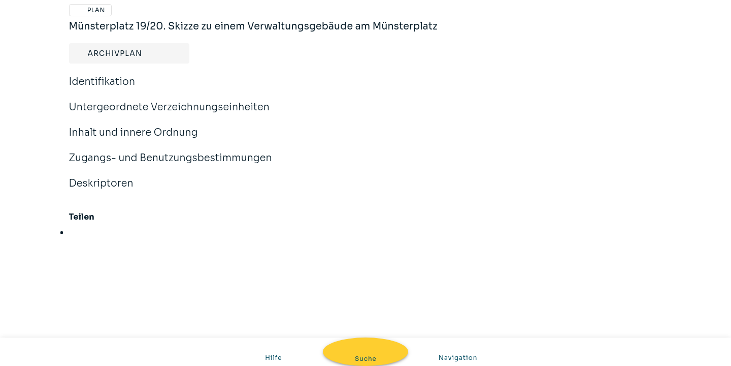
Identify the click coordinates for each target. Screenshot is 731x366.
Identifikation (102, 88)
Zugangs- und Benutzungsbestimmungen (170, 164)
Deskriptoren (101, 190)
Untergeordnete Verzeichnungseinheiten (169, 114)
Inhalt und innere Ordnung (133, 139)
